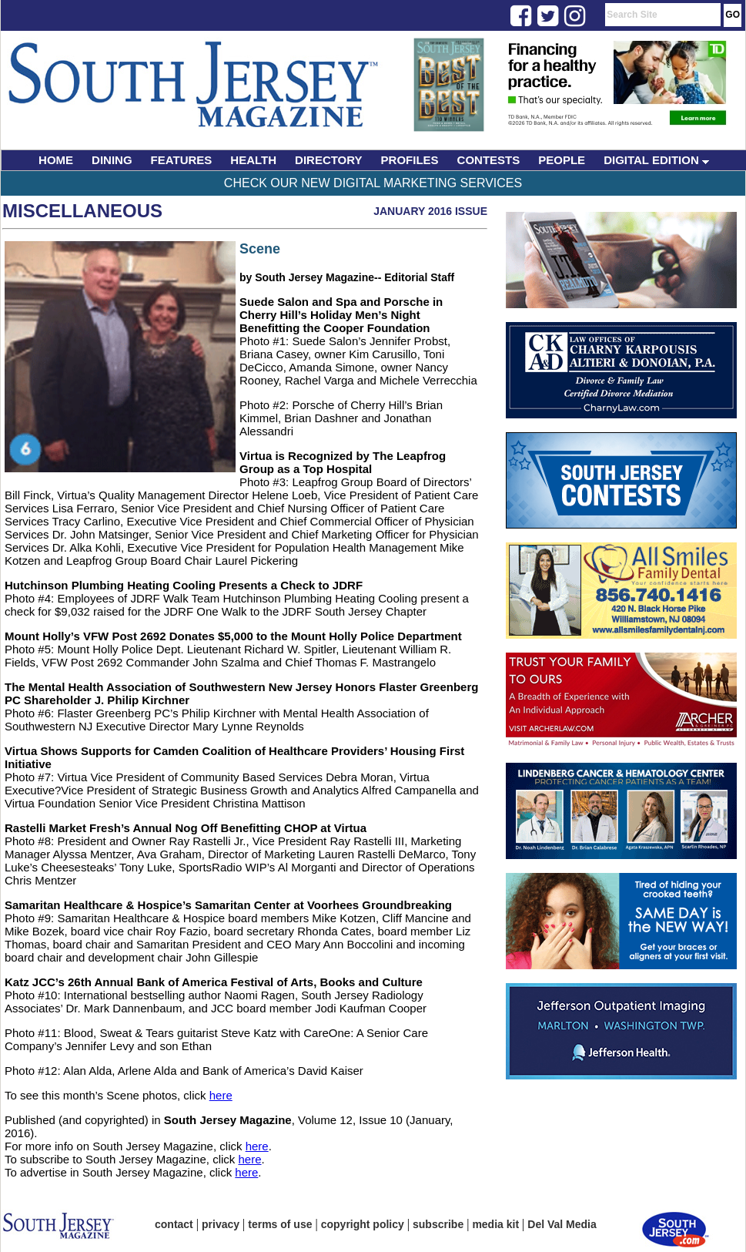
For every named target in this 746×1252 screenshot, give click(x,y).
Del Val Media (561, 1224)
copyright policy (362, 1224)
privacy (220, 1224)
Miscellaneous (82, 210)
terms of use (280, 1224)
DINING (112, 159)
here (220, 1095)
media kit (495, 1224)
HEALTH (253, 159)
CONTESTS (488, 159)
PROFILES (410, 159)
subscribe (438, 1224)
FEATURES (181, 159)
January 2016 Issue (430, 211)
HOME (55, 159)
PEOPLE (561, 159)
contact (174, 1224)
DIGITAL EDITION (656, 159)
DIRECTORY (329, 159)
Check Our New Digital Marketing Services (373, 183)
